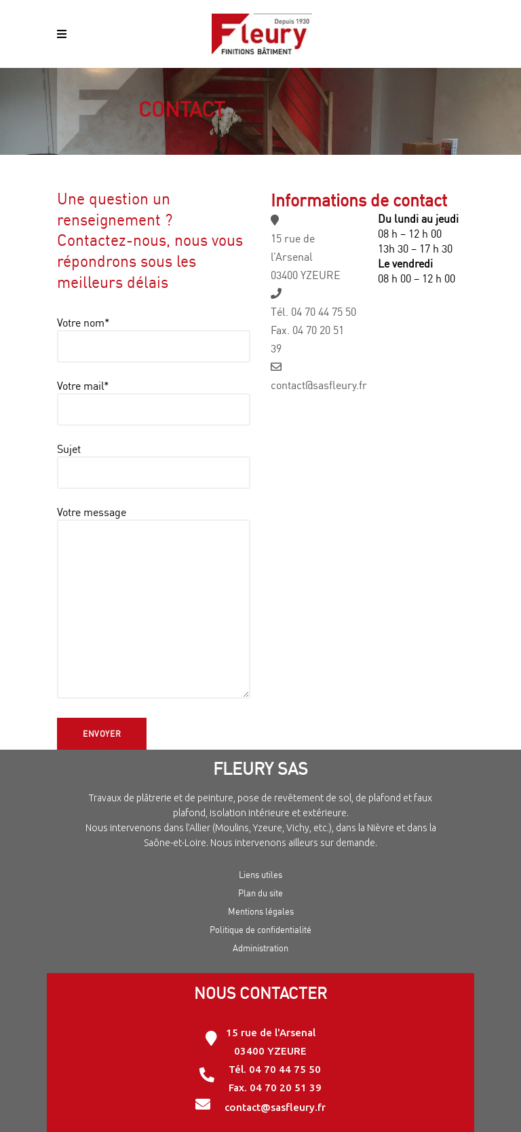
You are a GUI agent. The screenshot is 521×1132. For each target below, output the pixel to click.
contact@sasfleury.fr (319, 385)
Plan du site (260, 893)
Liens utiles (260, 874)
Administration (260, 948)
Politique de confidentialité (260, 929)
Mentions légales (261, 911)
